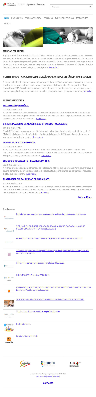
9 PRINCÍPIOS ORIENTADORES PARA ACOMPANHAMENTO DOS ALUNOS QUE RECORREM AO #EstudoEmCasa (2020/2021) (50, 227)
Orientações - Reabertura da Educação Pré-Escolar (38, 312)
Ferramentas (82, 18)
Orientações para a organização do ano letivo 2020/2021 (40, 263)
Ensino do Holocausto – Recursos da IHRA (26, 161)
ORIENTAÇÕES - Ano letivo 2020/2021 (33, 275)
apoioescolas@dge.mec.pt (44, 376)
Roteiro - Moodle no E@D (27, 336)
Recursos (48, 18)
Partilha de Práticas (64, 18)
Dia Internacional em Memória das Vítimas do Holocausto (35, 124)
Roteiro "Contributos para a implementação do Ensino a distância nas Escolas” (49, 238)
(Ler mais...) (53, 67)
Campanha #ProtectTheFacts (19, 142)
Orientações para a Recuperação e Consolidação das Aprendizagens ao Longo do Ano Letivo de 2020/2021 (52, 252)
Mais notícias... (85, 197)
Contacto (48, 383)
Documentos (17, 18)
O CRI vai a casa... (23, 324)
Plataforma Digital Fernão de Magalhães (26, 179)
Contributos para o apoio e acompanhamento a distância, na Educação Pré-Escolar (51, 214)
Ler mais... (87, 91)
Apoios (7, 23)
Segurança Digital (33, 18)
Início (6, 18)
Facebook (57, 376)
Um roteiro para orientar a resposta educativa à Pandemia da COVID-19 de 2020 (50, 299)
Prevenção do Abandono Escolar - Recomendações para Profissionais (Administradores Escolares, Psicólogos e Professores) (53, 288)
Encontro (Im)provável (16, 105)
